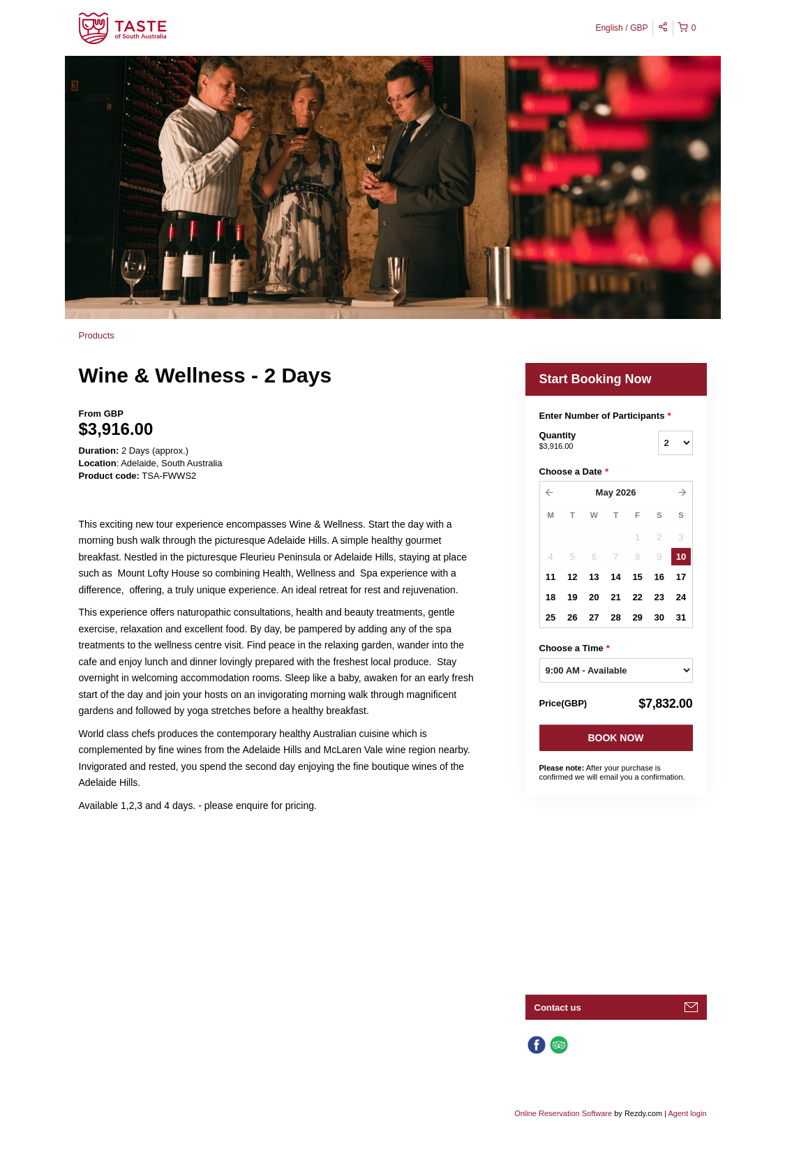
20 (594, 597)
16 (659, 577)
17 (681, 577)
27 (594, 617)
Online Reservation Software (563, 1113)
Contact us (557, 1007)
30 (659, 617)
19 (572, 597)
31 (681, 617)
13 (594, 577)
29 (637, 617)
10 (681, 556)
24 (681, 597)
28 (615, 617)
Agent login (687, 1113)
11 (550, 577)
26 (572, 617)
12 (572, 577)
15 (637, 577)
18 (550, 597)
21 (615, 597)
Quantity (581, 441)
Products (96, 335)
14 (615, 577)
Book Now (615, 737)
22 (637, 597)
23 (659, 597)
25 (550, 617)
